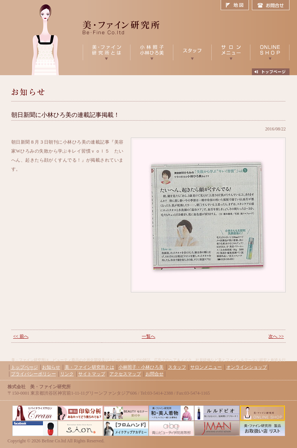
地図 (236, 5)
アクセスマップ (125, 374)
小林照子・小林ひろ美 (141, 367)
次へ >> (276, 336)
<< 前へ (21, 336)
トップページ (24, 367)
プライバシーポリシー (33, 374)
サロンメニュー (206, 367)
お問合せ (270, 5)
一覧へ (148, 336)
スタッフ (177, 367)
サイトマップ (91, 374)
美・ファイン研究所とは (89, 367)
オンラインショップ (246, 367)
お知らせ (51, 367)
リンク (67, 374)
